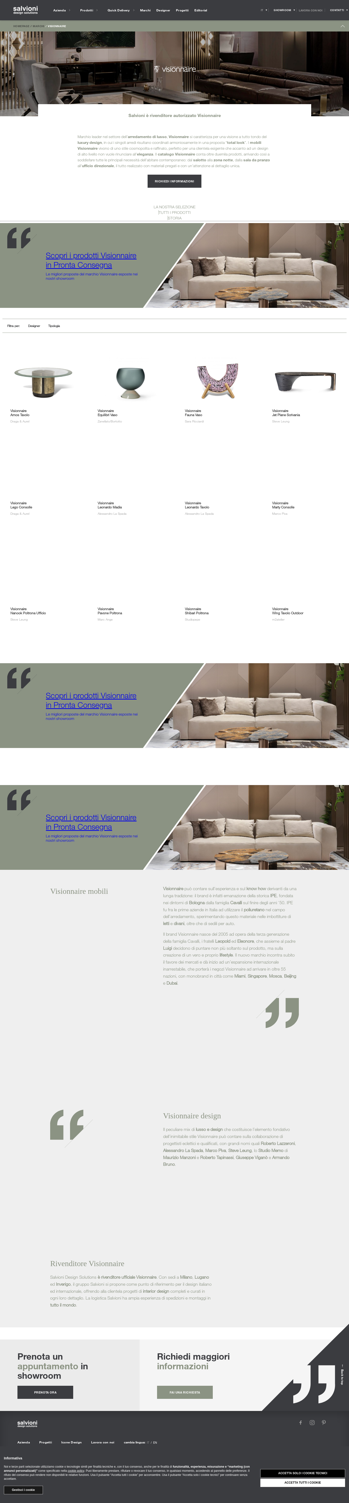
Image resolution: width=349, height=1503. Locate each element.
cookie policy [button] (76, 1470)
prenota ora (45, 1392)
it (148, 1442)
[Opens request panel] (337, 10)
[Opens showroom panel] (282, 10)
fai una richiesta (185, 1392)
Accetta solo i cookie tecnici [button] (302, 1473)
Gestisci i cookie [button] (23, 1490)
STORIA (175, 218)
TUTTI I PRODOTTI (175, 212)
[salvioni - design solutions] (25, 10)
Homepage (21, 26)
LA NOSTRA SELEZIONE (174, 207)
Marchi (38, 26)
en (155, 1442)
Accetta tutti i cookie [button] (303, 1482)
